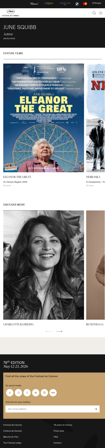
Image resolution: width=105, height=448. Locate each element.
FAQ (56, 437)
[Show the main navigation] (101, 13)
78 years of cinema (63, 425)
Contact (58, 443)
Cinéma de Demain (12, 431)
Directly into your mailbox (17, 402)
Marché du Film (10, 437)
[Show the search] (94, 13)
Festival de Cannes (12, 425)
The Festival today (12, 443)
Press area (59, 431)
